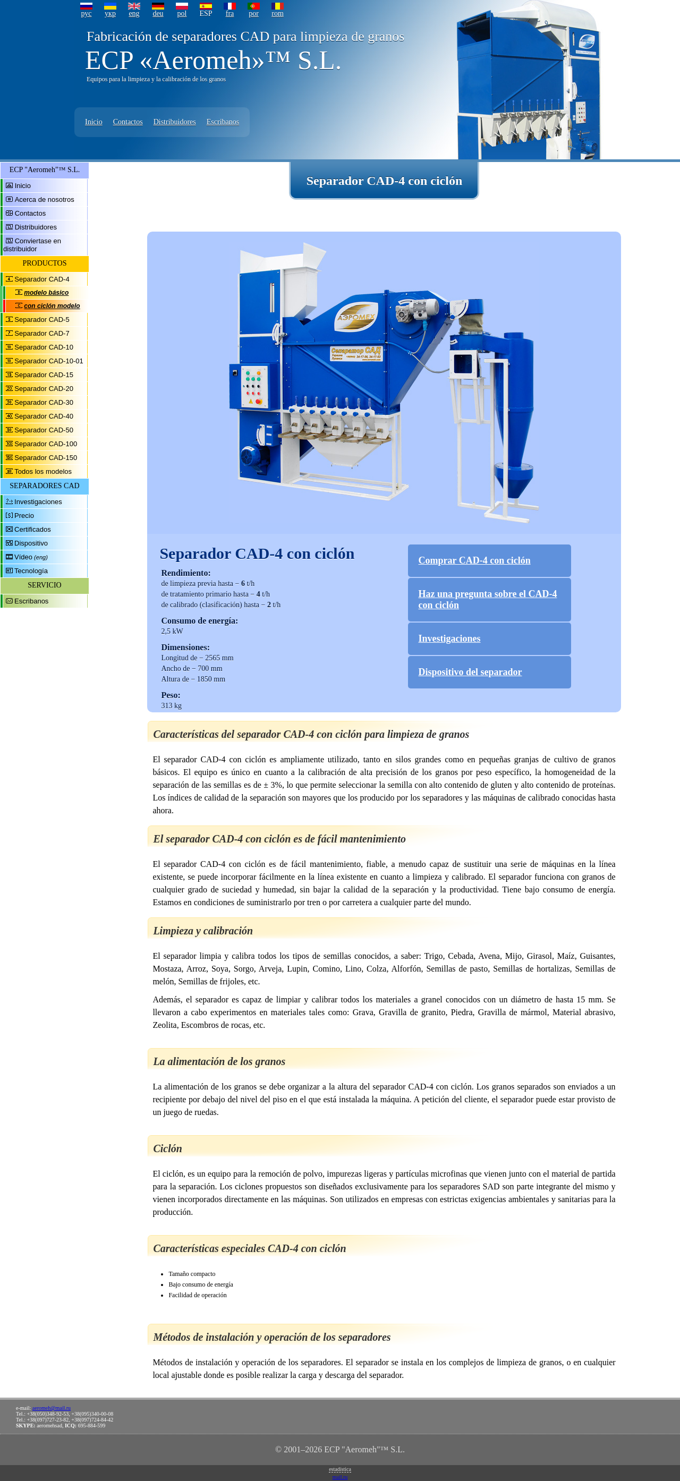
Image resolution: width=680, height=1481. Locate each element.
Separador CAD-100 (45, 444)
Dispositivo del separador (470, 672)
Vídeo (23, 557)
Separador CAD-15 (43, 375)
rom (277, 14)
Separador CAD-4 (41, 279)
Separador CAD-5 (41, 320)
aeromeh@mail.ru (51, 1408)
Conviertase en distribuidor (32, 245)
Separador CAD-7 (41, 333)
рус (86, 14)
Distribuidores (175, 122)
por (254, 14)
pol (182, 14)
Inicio (94, 122)
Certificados (32, 529)
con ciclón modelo (52, 306)
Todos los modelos (43, 471)
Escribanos (223, 122)
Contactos (128, 122)
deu (157, 14)
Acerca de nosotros (44, 199)
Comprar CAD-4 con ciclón (475, 560)
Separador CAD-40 (43, 416)
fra (230, 14)
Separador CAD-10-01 (48, 361)
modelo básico (46, 292)
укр (110, 14)
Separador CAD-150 (45, 458)
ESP (205, 14)
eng (134, 14)
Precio (24, 516)
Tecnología (31, 571)
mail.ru (340, 1477)
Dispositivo (31, 543)
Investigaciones (38, 502)
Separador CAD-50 (43, 430)
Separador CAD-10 (43, 347)
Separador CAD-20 (43, 389)
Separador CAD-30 (43, 402)
